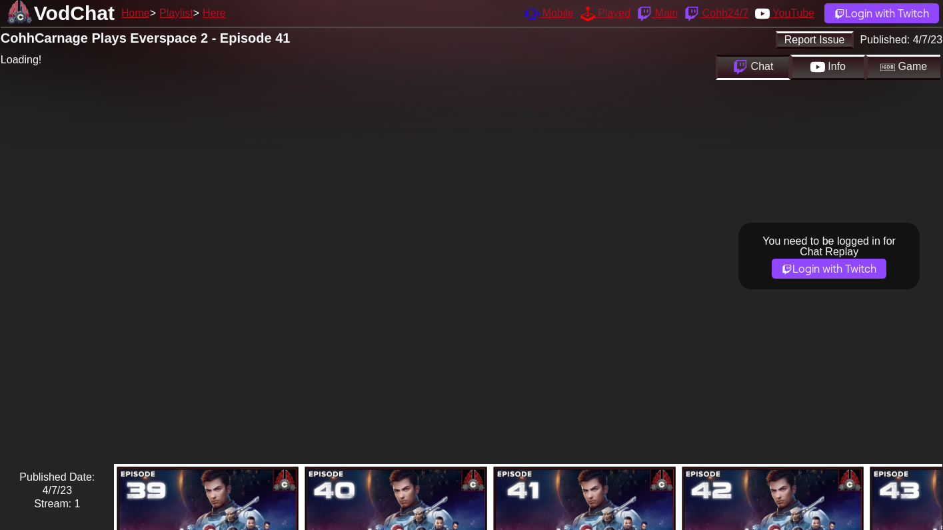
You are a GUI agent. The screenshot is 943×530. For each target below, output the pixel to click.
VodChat (74, 13)
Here (214, 13)
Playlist (176, 13)
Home (135, 13)
